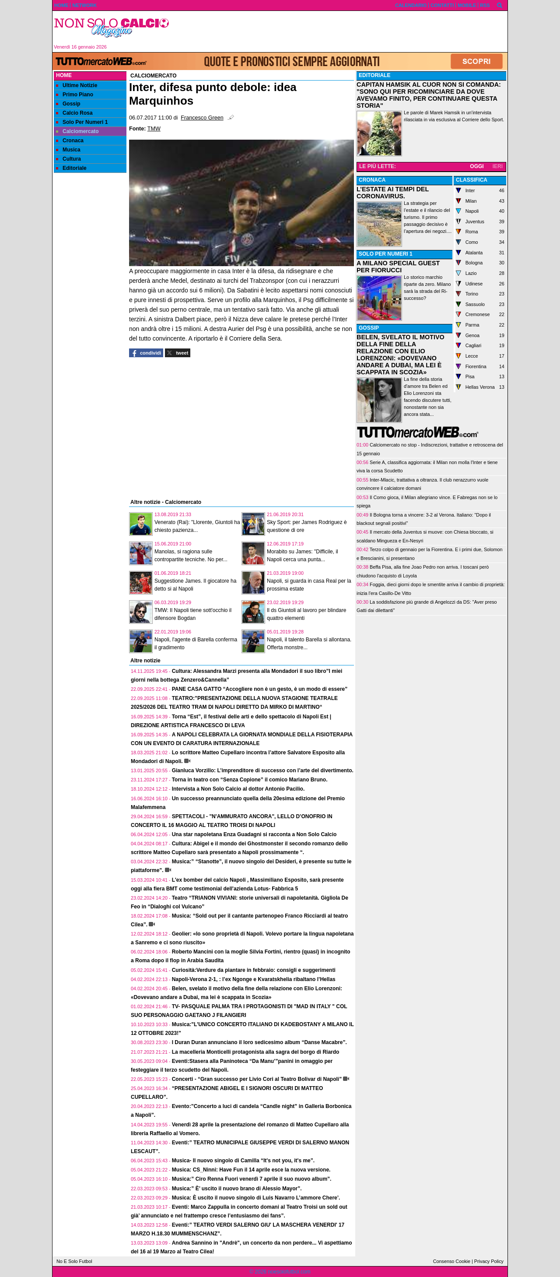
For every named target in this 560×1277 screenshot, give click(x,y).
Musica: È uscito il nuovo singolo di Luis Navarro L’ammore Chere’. (256, 1198)
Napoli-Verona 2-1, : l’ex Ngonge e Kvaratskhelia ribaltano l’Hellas (254, 979)
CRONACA (372, 180)
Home (64, 75)
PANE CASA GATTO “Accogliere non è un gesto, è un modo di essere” (260, 689)
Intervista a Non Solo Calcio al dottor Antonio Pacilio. (238, 789)
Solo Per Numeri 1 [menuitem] (82, 122)
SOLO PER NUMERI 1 (386, 254)
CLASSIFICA (471, 180)
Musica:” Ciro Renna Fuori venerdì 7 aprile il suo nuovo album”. (252, 1179)
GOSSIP (369, 328)
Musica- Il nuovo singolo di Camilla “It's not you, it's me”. (243, 1160)
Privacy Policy (489, 1261)
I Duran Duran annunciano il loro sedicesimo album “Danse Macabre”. (259, 1042)
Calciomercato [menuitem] (77, 131)
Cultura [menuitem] (68, 159)
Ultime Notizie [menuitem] (76, 85)
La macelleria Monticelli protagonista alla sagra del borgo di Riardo (256, 1052)
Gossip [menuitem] (68, 104)
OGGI (476, 166)
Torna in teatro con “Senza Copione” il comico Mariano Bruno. (250, 780)
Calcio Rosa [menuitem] (74, 113)
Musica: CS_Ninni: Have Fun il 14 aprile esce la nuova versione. (251, 1170)
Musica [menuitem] (68, 150)
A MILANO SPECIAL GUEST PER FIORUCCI (398, 267)
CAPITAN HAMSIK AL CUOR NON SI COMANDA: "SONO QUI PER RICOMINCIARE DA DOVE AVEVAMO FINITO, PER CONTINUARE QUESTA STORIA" (429, 95)
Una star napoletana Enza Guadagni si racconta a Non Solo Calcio (254, 834)
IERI (498, 166)
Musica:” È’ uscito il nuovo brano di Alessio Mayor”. (237, 1189)
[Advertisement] (341, 31)
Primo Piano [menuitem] (74, 94)
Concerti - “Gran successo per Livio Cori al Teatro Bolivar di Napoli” (257, 1079)
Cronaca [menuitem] (70, 140)
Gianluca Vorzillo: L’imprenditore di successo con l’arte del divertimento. (263, 770)
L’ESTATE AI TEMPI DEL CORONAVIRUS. (393, 193)
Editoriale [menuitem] (71, 168)
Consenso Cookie (451, 1261)
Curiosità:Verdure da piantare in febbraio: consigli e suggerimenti (254, 970)
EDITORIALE (374, 75)
